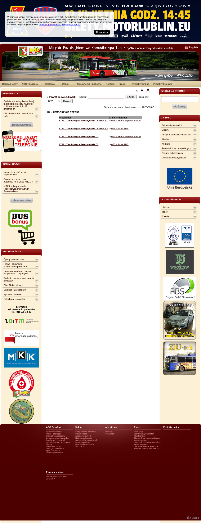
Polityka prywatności (14, 299)
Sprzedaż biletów (12, 294)
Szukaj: (83, 97)
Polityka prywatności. (50, 24)
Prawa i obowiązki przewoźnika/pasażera (15, 265)
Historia (166, 207)
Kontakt (110, 84)
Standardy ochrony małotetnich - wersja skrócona (147, 443)
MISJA (165, 130)
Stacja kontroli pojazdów (85, 432)
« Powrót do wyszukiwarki (61, 97)
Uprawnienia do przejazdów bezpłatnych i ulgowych (18, 272)
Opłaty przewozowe (14, 259)
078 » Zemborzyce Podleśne (126, 120)
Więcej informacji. (71, 24)
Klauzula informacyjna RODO (146, 448)
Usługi (66, 84)
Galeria (165, 216)
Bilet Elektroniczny (13, 285)
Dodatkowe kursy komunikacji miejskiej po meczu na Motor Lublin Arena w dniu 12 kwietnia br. (19, 105)
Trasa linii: (143, 97)
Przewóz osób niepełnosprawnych (83, 435)
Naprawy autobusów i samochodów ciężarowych (86, 439)
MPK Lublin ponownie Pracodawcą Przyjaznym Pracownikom (16, 189)
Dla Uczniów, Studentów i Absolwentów (144, 435)
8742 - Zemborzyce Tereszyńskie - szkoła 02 (83, 128)
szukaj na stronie (173, 91)
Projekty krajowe (163, 84)
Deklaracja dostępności (174, 157)
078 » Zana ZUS (120, 128)
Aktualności (109, 434)
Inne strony (111, 427)
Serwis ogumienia (82, 442)
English (193, 47)
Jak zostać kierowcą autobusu (146, 446)
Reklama (50, 84)
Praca (123, 84)
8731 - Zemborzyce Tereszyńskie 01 (78, 136)
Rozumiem (102, 32)
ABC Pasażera (30, 84)
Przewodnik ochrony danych (176, 148)
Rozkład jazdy (10, 84)
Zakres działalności (172, 125)
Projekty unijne (140, 84)
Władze (165, 139)
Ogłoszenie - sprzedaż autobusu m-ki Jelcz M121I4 (18, 180)
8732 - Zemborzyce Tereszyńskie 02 (78, 144)
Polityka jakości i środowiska (176, 134)
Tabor (165, 212)
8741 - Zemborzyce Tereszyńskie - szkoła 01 (83, 120)
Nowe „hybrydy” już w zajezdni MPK (15, 173)
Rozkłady (108, 432)
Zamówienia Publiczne (89, 84)
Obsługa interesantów (15, 290)
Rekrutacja (138, 432)
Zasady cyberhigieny (172, 153)
